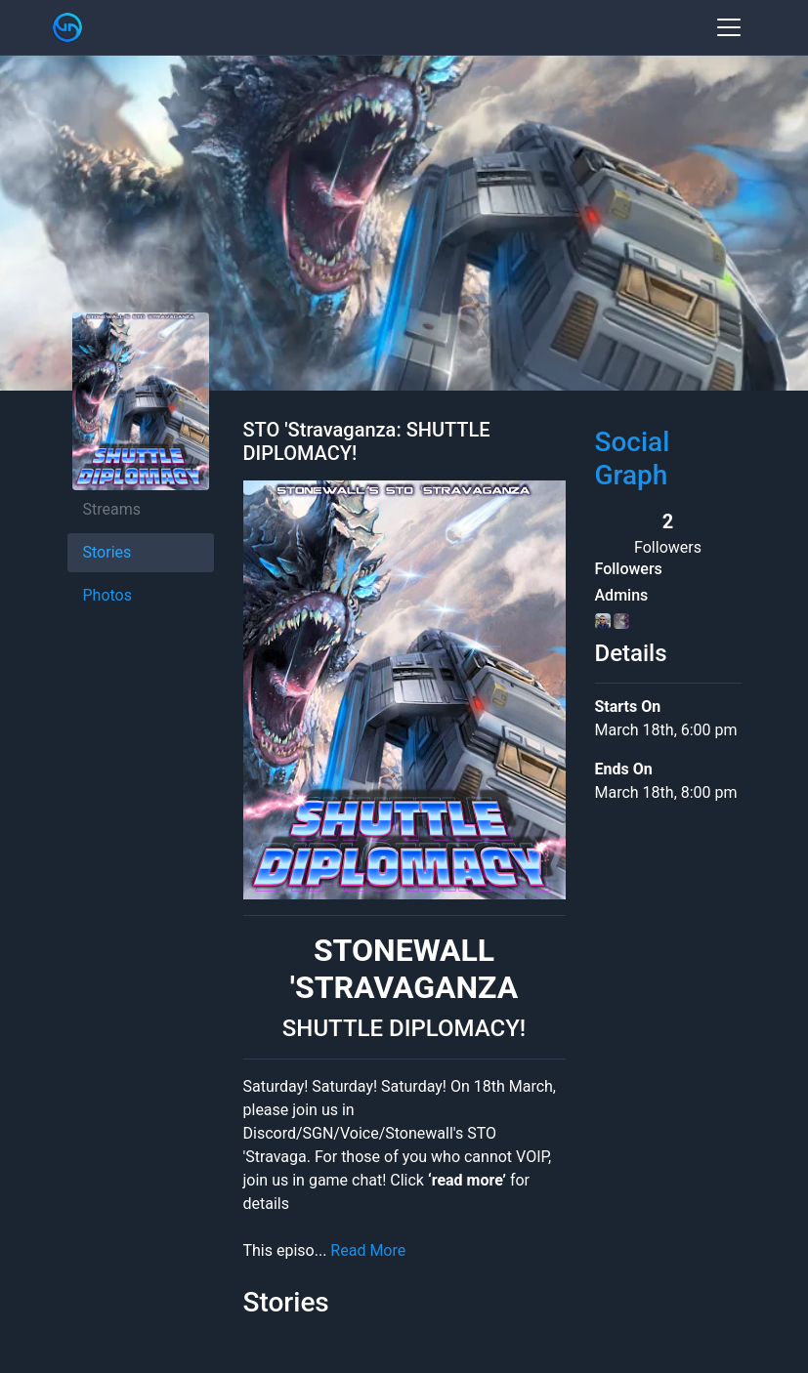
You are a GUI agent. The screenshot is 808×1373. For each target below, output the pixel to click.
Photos (108, 595)
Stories (107, 552)
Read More (367, 1250)
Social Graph (632, 458)
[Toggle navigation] (729, 27)
